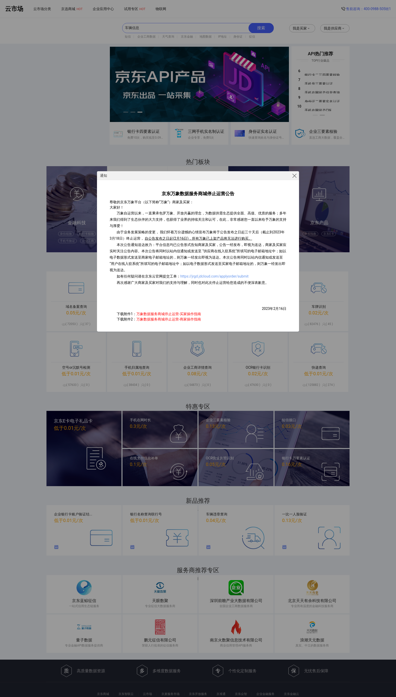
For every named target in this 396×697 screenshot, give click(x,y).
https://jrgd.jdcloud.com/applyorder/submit (214, 276)
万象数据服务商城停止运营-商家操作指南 (168, 319)
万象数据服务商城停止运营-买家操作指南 (168, 314)
